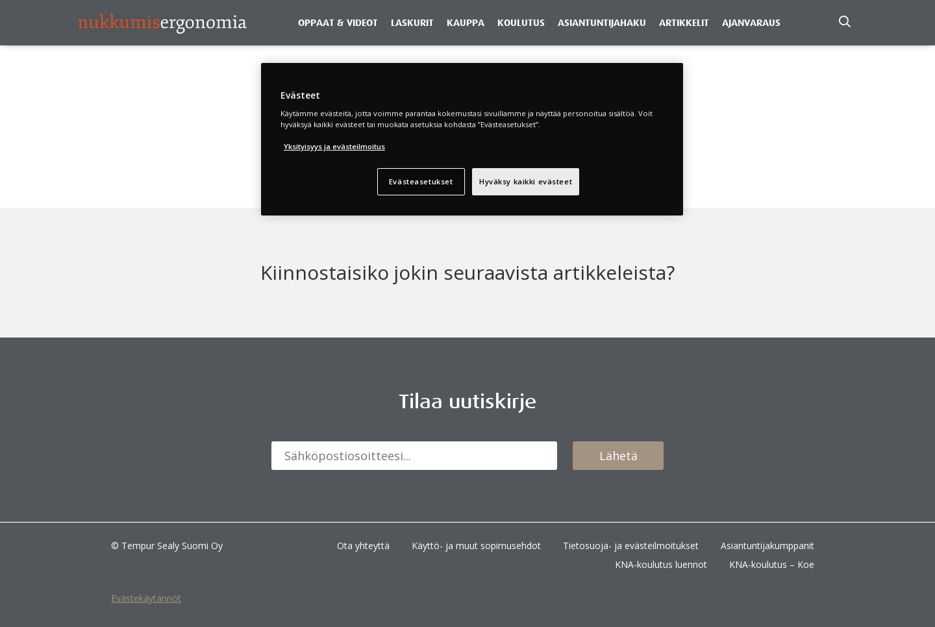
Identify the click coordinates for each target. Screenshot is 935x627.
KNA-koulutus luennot (661, 564)
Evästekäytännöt (146, 598)
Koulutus (521, 23)
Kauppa (465, 23)
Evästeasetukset (421, 181)
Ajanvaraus (751, 23)
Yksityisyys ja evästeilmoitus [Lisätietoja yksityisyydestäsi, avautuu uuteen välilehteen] (334, 146)
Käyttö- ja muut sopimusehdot (476, 545)
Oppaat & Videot (338, 23)
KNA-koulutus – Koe (771, 564)
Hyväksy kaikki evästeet (525, 181)
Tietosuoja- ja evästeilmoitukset (631, 545)
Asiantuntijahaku (602, 23)
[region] (472, 139)
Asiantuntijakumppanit (767, 545)
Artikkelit (684, 23)
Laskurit (412, 23)
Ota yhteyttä (363, 545)
